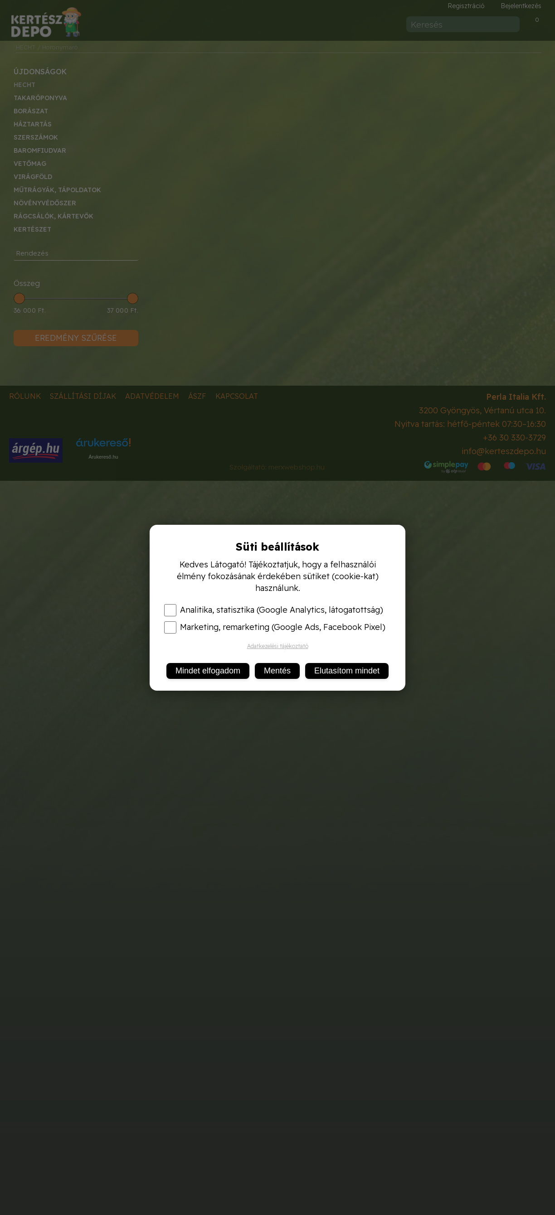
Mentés (277, 670)
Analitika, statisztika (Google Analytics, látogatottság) (273, 610)
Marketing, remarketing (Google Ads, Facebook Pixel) (274, 627)
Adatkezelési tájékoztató (277, 646)
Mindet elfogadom (207, 670)
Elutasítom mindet (347, 670)
